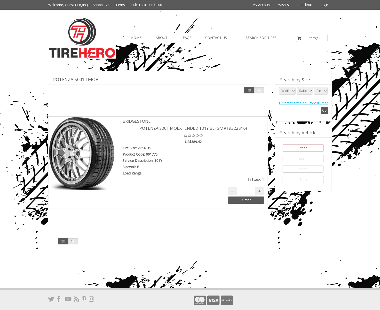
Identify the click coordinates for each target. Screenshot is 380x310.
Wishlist (284, 4)
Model (303, 169)
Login (81, 4)
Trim (303, 179)
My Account (261, 4)
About (161, 37)
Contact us (216, 37)
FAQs (187, 37)
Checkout (304, 4)
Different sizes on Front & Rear (303, 103)
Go (324, 110)
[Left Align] (249, 90)
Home (136, 37)
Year (303, 148)
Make (303, 158)
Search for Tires (261, 37)
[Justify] (259, 90)
